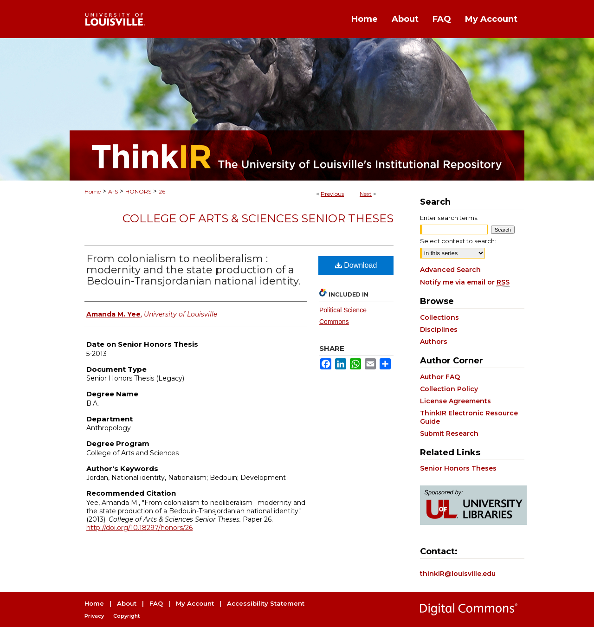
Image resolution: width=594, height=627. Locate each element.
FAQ (156, 603)
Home (92, 191)
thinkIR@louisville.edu (458, 573)
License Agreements (455, 401)
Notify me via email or (465, 282)
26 (162, 191)
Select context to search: (458, 241)
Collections (439, 317)
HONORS (138, 191)
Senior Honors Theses (458, 468)
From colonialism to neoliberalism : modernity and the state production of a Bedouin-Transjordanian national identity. (193, 269)
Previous (332, 193)
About (126, 603)
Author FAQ (440, 377)
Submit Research (449, 433)
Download (356, 265)
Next (366, 193)
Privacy (94, 616)
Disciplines (439, 329)
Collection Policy (449, 389)
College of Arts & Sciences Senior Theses (258, 218)
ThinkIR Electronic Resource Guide (469, 417)
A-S (113, 191)
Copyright (126, 616)
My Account (195, 603)
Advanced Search (450, 269)
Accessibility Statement (265, 603)
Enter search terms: (449, 217)
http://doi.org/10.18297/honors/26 (139, 528)
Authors (433, 341)
